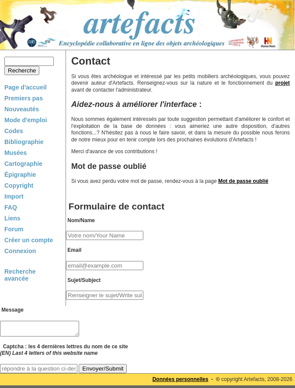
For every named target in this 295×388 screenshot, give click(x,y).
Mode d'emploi (25, 120)
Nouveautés (21, 109)
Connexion (20, 250)
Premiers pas (23, 98)
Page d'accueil (25, 87)
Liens (12, 218)
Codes (13, 130)
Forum (14, 229)
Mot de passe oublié (243, 181)
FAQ (10, 207)
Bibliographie (23, 141)
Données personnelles (180, 382)
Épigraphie (20, 174)
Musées (15, 152)
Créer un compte (28, 240)
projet (282, 83)
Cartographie (23, 163)
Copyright (18, 185)
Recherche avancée (20, 275)
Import (14, 196)
